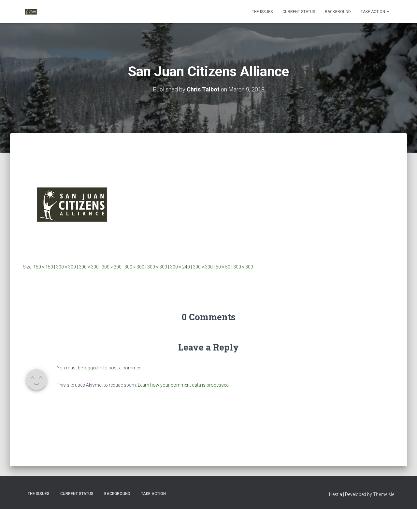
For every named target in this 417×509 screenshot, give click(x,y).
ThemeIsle (383, 494)
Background (338, 11)
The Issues (262, 11)
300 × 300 (66, 266)
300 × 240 (180, 266)
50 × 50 (223, 266)
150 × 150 (43, 266)
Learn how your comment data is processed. (184, 385)
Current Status (298, 11)
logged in (93, 367)
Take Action (375, 11)
